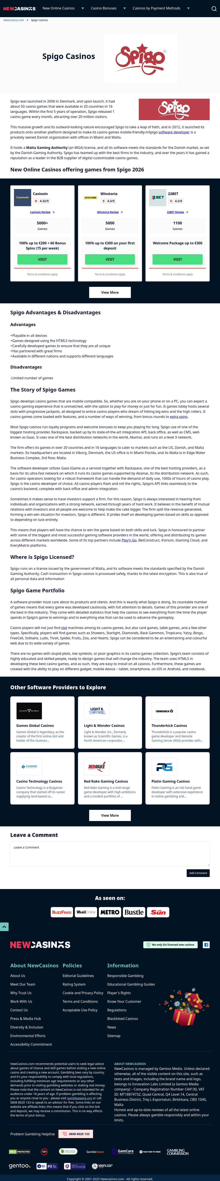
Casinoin (40, 193)
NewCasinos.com (13, 20)
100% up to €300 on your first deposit (110, 246)
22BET (173, 193)
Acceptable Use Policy (80, 1010)
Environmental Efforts (27, 1035)
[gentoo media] (20, 1166)
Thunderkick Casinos (169, 725)
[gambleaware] (95, 1152)
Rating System (74, 984)
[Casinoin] (22, 197)
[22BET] (157, 197)
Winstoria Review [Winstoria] (108, 212)
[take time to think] (150, 1152)
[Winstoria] (90, 197)
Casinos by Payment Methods (156, 8)
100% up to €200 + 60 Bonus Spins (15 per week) (42, 246)
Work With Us (21, 1001)
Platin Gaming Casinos (170, 781)
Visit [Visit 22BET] (177, 259)
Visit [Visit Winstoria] (110, 259)
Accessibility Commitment (31, 1044)
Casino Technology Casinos (39, 781)
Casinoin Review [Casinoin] (40, 212)
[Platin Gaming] (177, 766)
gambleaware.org (79, 1098)
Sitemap (114, 1035)
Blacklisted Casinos (122, 1018)
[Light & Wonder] (110, 711)
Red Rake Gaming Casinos (106, 781)
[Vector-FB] (206, 944)
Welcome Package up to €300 (177, 243)
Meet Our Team (22, 984)
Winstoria (109, 193)
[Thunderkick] (177, 711)
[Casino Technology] (42, 766)
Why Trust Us (21, 992)
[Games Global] (42, 711)
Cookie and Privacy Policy (83, 992)
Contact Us (19, 1010)
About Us (17, 975)
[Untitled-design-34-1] (122, 1152)
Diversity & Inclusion (26, 1027)
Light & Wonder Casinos (104, 725)
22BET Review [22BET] (175, 212)
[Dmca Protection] (20, 1152)
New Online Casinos (59, 8)
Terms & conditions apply (42, 274)
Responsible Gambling (125, 975)
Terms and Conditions (80, 1001)
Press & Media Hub (25, 1018)
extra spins (179, 416)
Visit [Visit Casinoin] (42, 259)
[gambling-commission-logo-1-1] (177, 1152)
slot (64, 627)
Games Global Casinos (35, 725)
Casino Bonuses (103, 8)
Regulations (116, 1010)
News (111, 1027)
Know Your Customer (124, 1001)
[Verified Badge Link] (68, 1152)
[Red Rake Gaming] (110, 766)
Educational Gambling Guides (131, 984)
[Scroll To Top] (4, 926)
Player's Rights (119, 992)
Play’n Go (129, 540)
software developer (174, 132)
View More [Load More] (110, 292)
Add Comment (198, 873)
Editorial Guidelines (78, 975)
